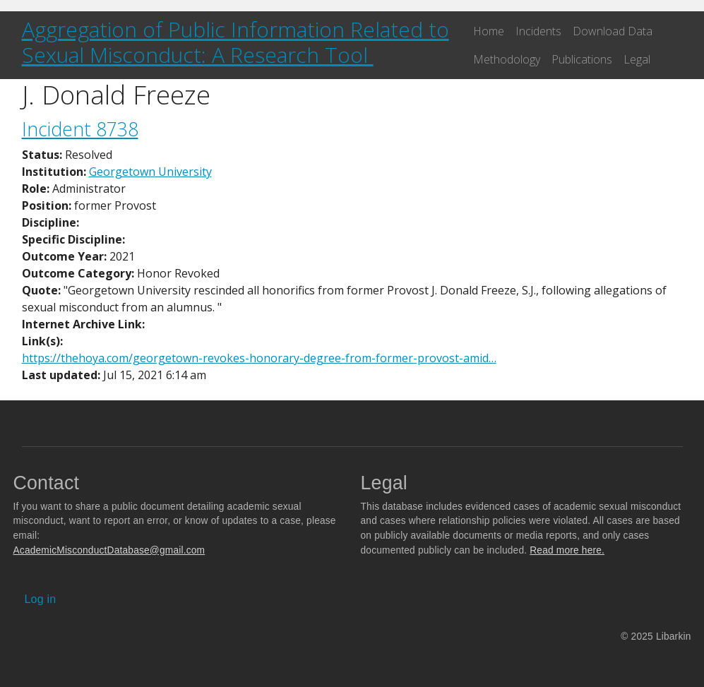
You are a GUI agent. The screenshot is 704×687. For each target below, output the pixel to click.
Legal (637, 59)
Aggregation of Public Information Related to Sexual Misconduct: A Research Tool (235, 42)
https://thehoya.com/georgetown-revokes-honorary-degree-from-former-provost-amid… (259, 358)
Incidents (538, 31)
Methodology (506, 59)
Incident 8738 (80, 129)
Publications (581, 59)
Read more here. (567, 550)
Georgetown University (150, 171)
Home (488, 31)
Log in (40, 599)
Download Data (612, 31)
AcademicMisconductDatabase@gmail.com (109, 550)
